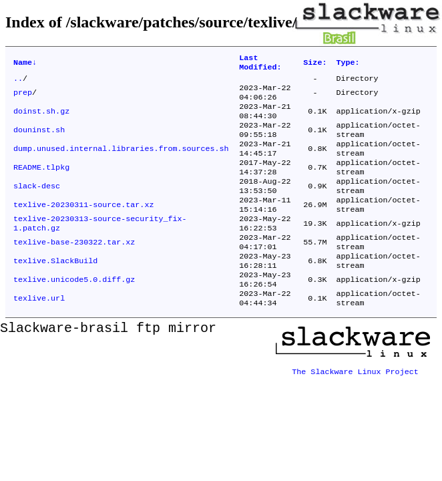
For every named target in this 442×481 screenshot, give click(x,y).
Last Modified (260, 64)
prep (22, 98)
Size (314, 64)
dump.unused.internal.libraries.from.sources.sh (121, 162)
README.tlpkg (41, 183)
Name (25, 64)
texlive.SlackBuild (55, 290)
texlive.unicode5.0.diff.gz (74, 312)
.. (18, 82)
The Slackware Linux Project (355, 403)
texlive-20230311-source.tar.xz (83, 226)
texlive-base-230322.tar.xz (74, 269)
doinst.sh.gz (41, 119)
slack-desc (36, 205)
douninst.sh (39, 141)
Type (347, 64)
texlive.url (39, 333)
